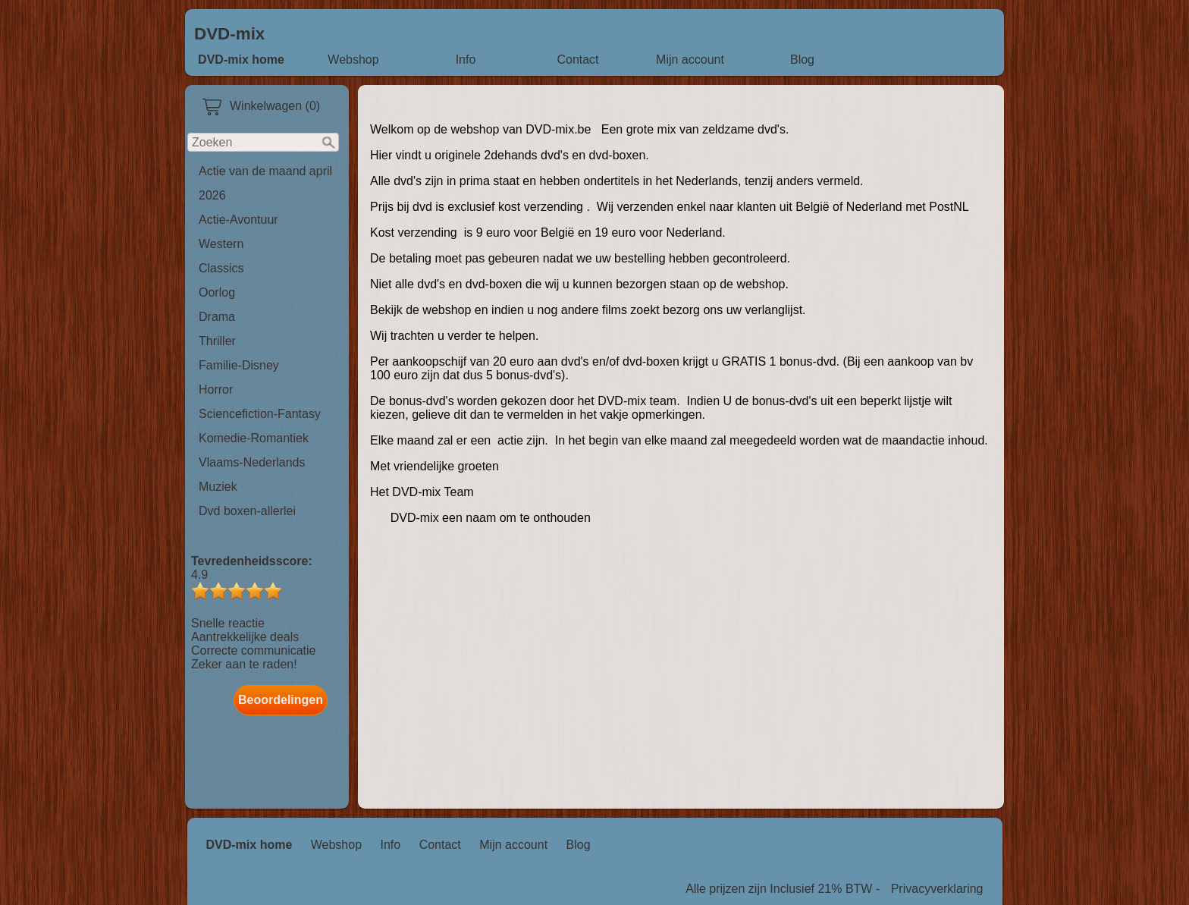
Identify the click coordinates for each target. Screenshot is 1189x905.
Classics (221, 268)
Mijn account (690, 59)
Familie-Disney (239, 365)
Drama (217, 316)
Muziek (218, 486)
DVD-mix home (241, 59)
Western (221, 243)
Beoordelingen (280, 699)
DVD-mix (229, 33)
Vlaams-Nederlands (252, 462)
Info (466, 59)
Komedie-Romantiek (254, 438)
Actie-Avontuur (238, 219)
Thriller (217, 341)
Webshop (353, 59)
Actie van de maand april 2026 (265, 183)
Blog (802, 59)
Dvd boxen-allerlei (247, 510)
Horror (216, 389)
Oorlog (217, 292)
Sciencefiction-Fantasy (260, 413)
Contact (577, 59)
